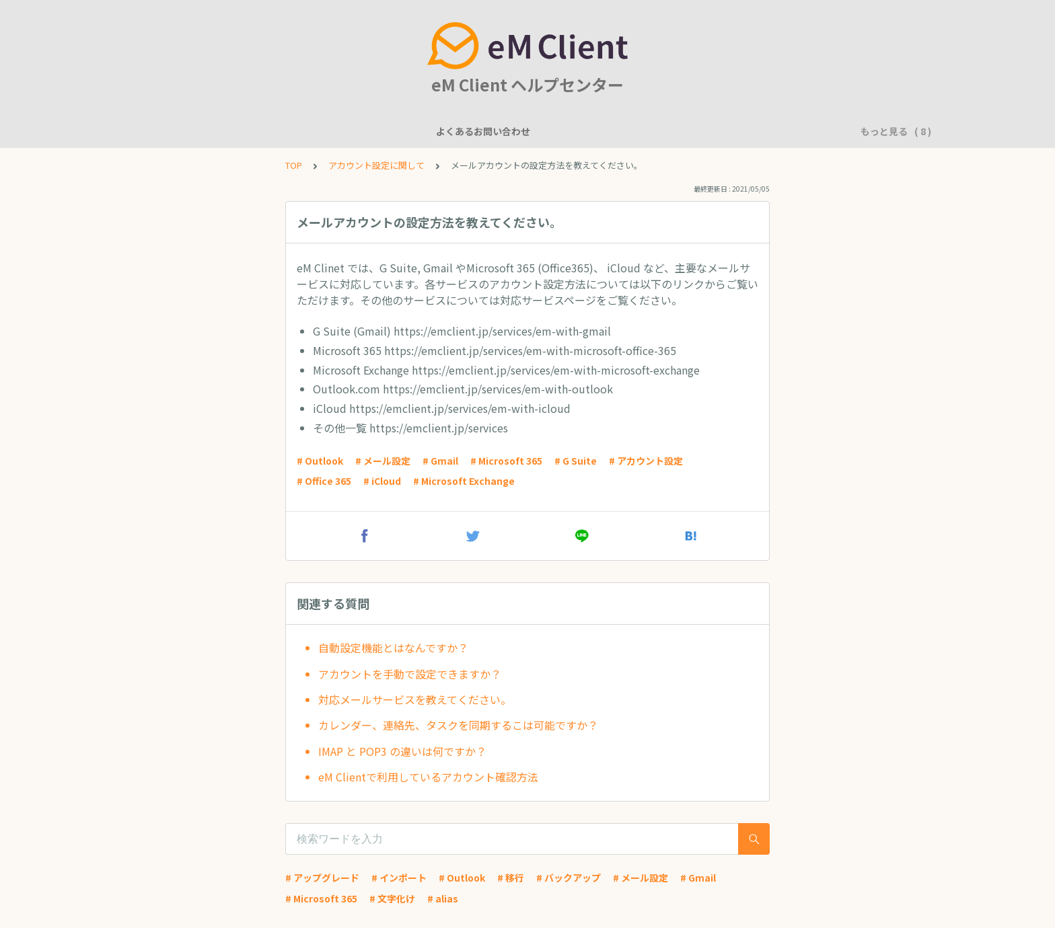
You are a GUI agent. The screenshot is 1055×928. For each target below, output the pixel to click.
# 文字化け (392, 898)
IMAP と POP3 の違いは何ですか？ (402, 751)
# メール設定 (382, 460)
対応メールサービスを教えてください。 (414, 699)
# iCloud (382, 481)
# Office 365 (324, 481)
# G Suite (575, 460)
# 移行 (510, 877)
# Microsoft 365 (506, 460)
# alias (442, 898)
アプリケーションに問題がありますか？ (723, 131)
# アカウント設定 (646, 460)
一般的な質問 (375, 131)
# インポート (399, 877)
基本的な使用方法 (582, 131)
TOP (293, 165)
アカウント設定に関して (473, 131)
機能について (299, 131)
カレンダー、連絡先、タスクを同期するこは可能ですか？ (458, 725)
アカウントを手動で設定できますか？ (409, 674)
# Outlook (320, 460)
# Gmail (440, 460)
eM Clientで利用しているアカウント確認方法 (428, 777)
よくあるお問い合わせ (205, 131)
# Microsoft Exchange (464, 481)
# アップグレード (322, 877)
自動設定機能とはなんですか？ (393, 648)
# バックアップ (568, 877)
